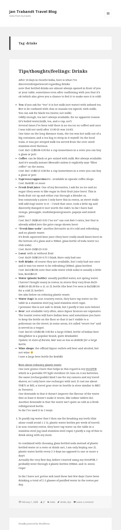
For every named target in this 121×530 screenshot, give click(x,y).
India (52, 502)
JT (44, 502)
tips (69, 502)
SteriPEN (91, 369)
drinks (63, 502)
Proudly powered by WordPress (34, 523)
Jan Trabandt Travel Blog (33, 11)
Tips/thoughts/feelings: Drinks (53, 71)
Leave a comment (85, 502)
